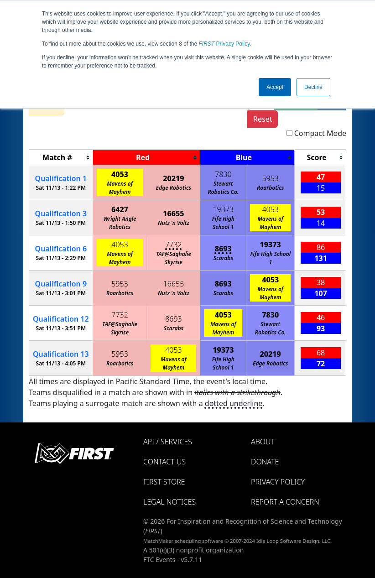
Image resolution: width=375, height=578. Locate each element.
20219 (173, 178)
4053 (119, 174)
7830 (223, 174)
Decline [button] (313, 87)
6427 (119, 209)
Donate (265, 462)
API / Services (167, 442)
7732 (173, 245)
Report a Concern (285, 502)
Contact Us (164, 462)
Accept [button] (274, 87)
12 (61, 319)
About (263, 442)
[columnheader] (61, 157)
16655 (173, 213)
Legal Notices (169, 502)
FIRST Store (164, 482)
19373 (223, 209)
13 (61, 354)
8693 (223, 249)
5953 (270, 178)
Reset (262, 119)
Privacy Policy (224, 44)
